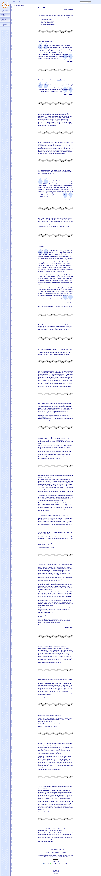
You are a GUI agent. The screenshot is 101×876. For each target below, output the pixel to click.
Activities (19, 5)
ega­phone (5, 19)
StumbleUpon (54, 863)
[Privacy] (57, 852)
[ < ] (48, 849)
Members (5, 20)
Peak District (51, 142)
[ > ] (63, 849)
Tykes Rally (56, 743)
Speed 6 (2, 25)
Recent (5, 24)
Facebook (46, 863)
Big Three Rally (59, 440)
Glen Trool (50, 170)
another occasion (54, 306)
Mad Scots (60, 475)
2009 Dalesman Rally (46, 515)
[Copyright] (63, 852)
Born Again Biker (59, 646)
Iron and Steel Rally (42, 830)
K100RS (55, 786)
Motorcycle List (52, 681)
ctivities (5, 18)
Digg (66, 863)
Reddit (61, 863)
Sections (5, 10)
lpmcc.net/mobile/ (5, 28)
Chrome (56, 715)
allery (5, 22)
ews (5, 13)
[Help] (47, 852)
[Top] (60, 849)
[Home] (56, 849)
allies (5, 16)
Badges (5, 15)
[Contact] (52, 852)
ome (5, 11)
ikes (5, 14)
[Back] (51, 849)
